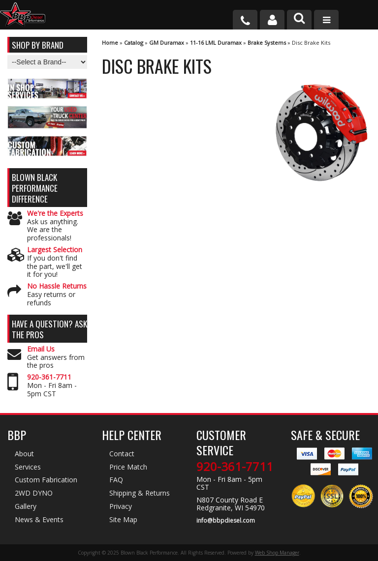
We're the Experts (55, 213)
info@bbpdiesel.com (225, 521)
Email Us (41, 349)
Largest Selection (54, 250)
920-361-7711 (49, 377)
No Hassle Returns (57, 286)
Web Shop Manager (277, 552)
